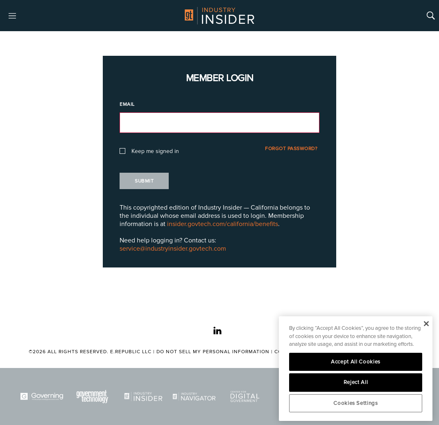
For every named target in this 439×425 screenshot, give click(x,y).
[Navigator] (194, 396)
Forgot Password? (291, 149)
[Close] (426, 324)
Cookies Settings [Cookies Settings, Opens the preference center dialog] (355, 403)
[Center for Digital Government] (245, 396)
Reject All (356, 382)
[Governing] (41, 396)
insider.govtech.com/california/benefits (222, 224)
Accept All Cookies (355, 362)
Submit (144, 181)
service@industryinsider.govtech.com (173, 248)
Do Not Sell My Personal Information (212, 352)
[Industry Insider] (143, 396)
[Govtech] (92, 396)
